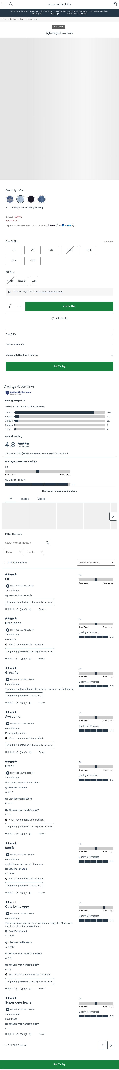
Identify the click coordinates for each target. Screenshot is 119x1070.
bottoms (13, 19)
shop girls (37, 14)
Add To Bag (69, 306)
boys (5, 19)
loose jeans (33, 19)
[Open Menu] (3, 4)
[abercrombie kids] (59, 4)
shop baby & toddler (77, 14)
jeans (22, 19)
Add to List (59, 319)
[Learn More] (57, 225)
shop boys (54, 14)
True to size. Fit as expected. (49, 292)
